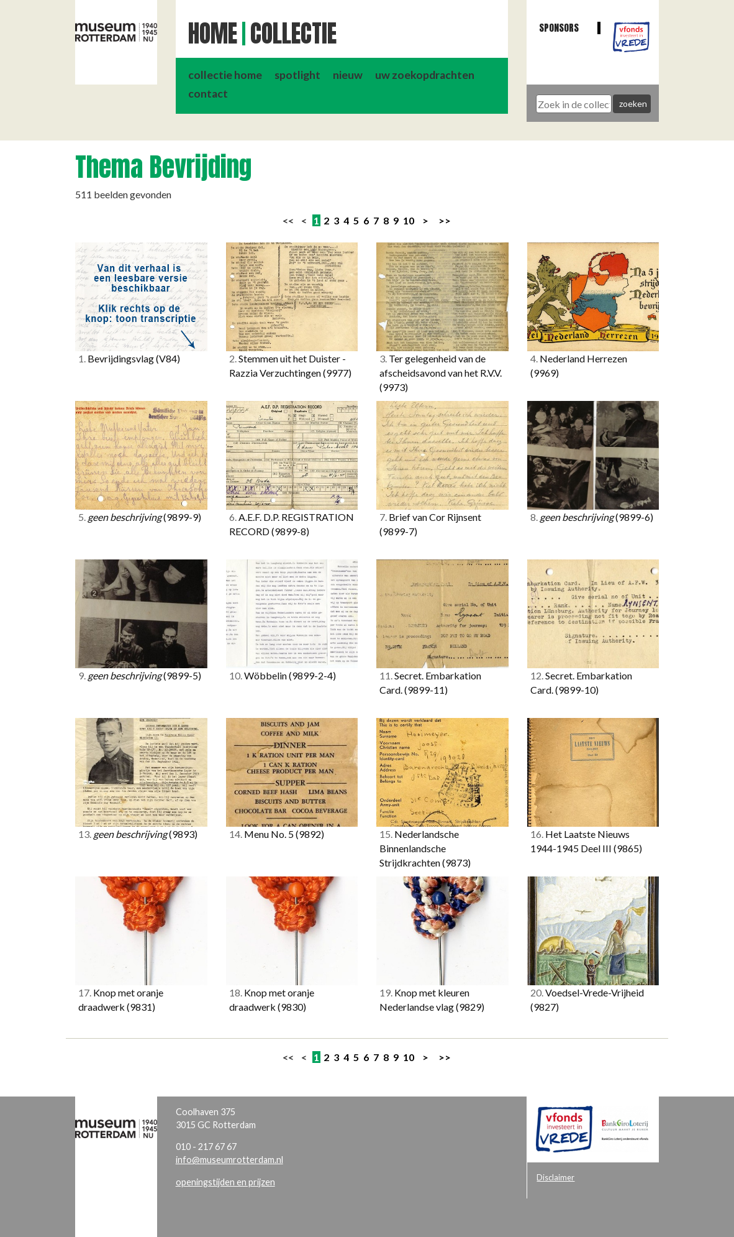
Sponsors (559, 28)
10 (408, 220)
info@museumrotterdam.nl (229, 1159)
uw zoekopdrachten (424, 74)
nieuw (348, 74)
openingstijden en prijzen (225, 1182)
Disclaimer (555, 1177)
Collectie (293, 34)
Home (212, 34)
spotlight (297, 74)
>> (444, 220)
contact (208, 93)
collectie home (225, 74)
